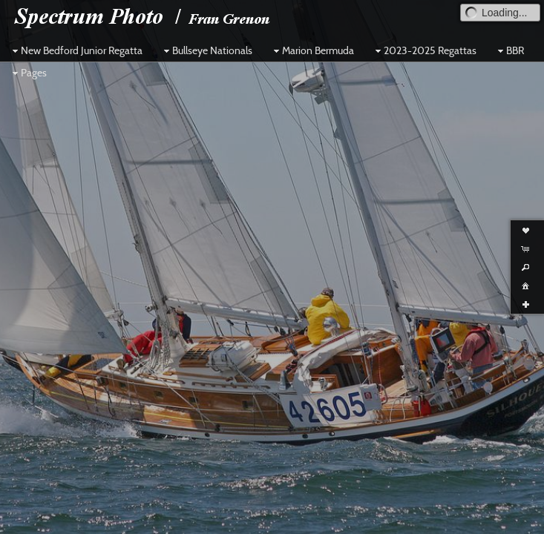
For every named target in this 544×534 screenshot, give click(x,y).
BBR (509, 50)
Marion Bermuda (312, 50)
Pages (28, 72)
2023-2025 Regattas (424, 50)
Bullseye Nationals (206, 50)
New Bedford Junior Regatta (75, 50)
